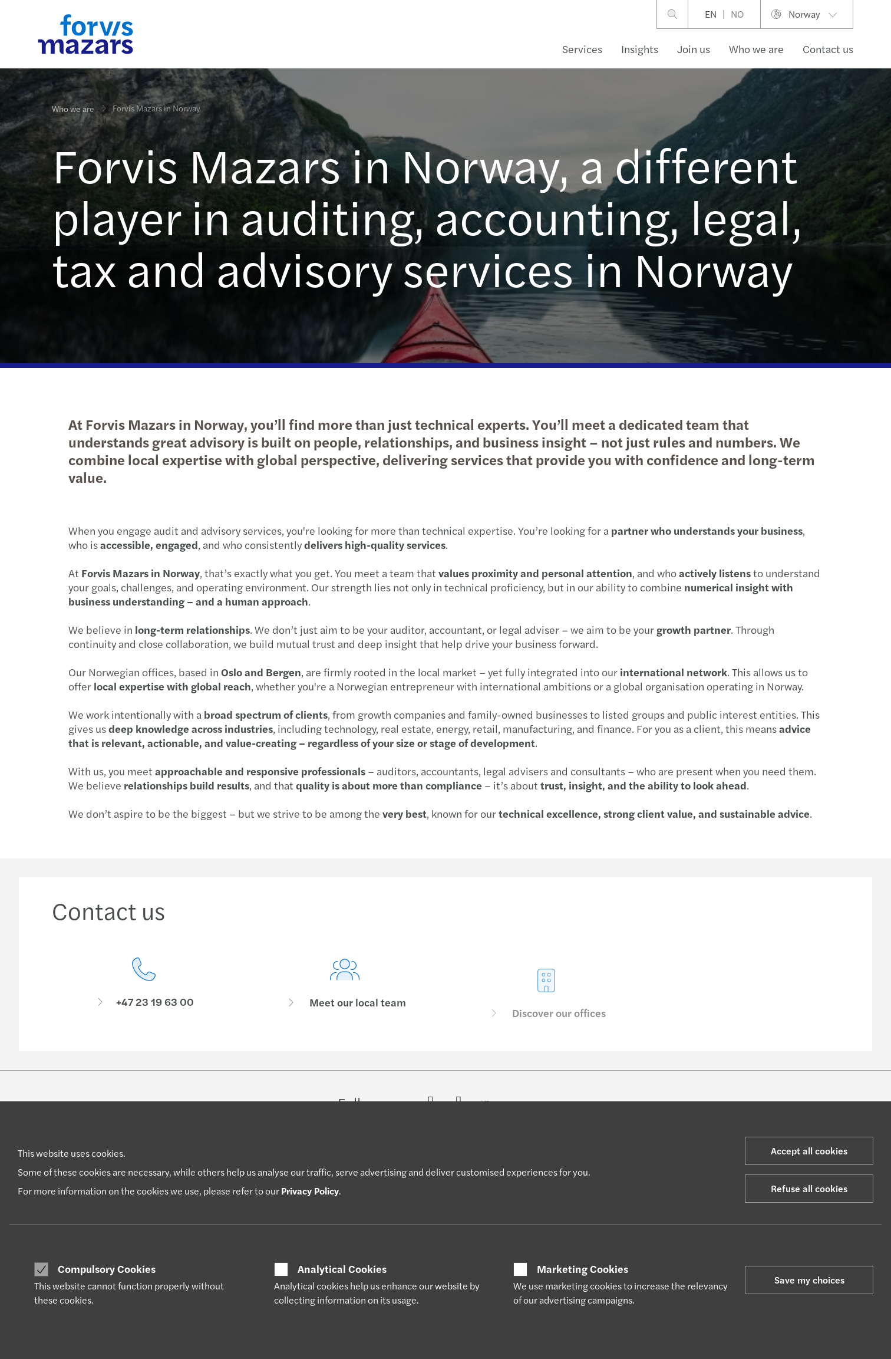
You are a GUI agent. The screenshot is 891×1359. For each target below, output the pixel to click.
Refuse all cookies (809, 1188)
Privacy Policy (310, 1190)
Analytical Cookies (342, 1268)
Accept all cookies (809, 1150)
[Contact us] (144, 987)
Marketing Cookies (582, 1268)
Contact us (828, 48)
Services (582, 48)
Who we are (756, 48)
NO (737, 14)
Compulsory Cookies (107, 1268)
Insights (639, 48)
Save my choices (809, 1279)
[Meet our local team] (345, 1006)
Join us (693, 48)
